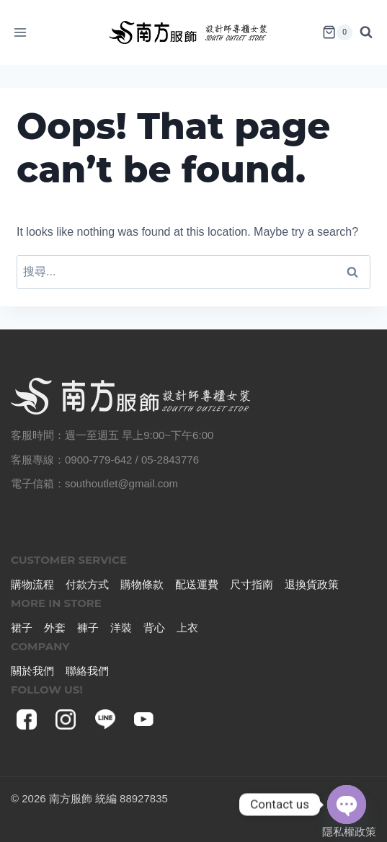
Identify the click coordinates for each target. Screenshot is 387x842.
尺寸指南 (251, 584)
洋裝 (121, 627)
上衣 (187, 627)
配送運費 (196, 584)
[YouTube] (144, 719)
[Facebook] (27, 719)
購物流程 (32, 584)
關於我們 (32, 671)
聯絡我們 (87, 671)
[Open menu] (20, 32)
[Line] (105, 719)
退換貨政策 (312, 584)
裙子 (21, 627)
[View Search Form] (370, 32)
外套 (55, 627)
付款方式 (87, 584)
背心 (154, 627)
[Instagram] (65, 719)
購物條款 (142, 584)
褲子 (88, 627)
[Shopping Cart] (337, 32)
